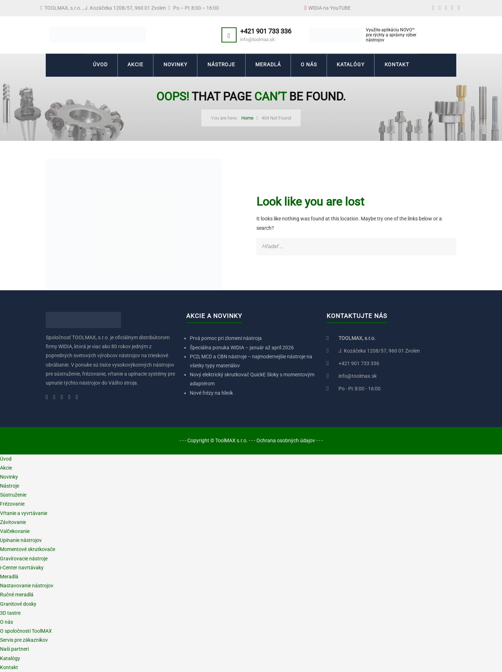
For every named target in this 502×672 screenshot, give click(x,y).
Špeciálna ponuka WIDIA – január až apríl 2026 (242, 347)
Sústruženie (13, 495)
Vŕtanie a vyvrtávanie (23, 513)
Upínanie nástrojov (21, 540)
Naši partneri (14, 649)
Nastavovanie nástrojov (26, 585)
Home (247, 118)
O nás (310, 65)
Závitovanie (13, 522)
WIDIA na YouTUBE (329, 8)
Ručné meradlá (16, 594)
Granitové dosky (18, 604)
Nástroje (221, 65)
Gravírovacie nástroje (24, 558)
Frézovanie (12, 504)
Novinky (174, 65)
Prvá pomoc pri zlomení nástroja (226, 338)
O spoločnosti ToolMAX (26, 631)
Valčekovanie (15, 531)
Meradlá (268, 65)
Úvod (98, 65)
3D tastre (10, 613)
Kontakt (399, 65)
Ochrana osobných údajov (285, 440)
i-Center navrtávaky (22, 567)
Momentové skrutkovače (27, 549)
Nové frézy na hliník (211, 393)
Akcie (134, 65)
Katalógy (352, 65)
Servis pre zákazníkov (24, 640)
